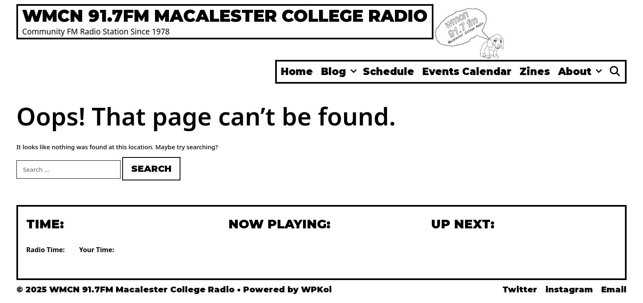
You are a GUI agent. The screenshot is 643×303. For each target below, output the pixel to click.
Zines (535, 71)
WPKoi (316, 289)
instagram (569, 289)
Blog (340, 72)
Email (614, 289)
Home (297, 71)
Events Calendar (466, 71)
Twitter (519, 289)
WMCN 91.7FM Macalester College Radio (225, 15)
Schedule (388, 71)
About (581, 72)
